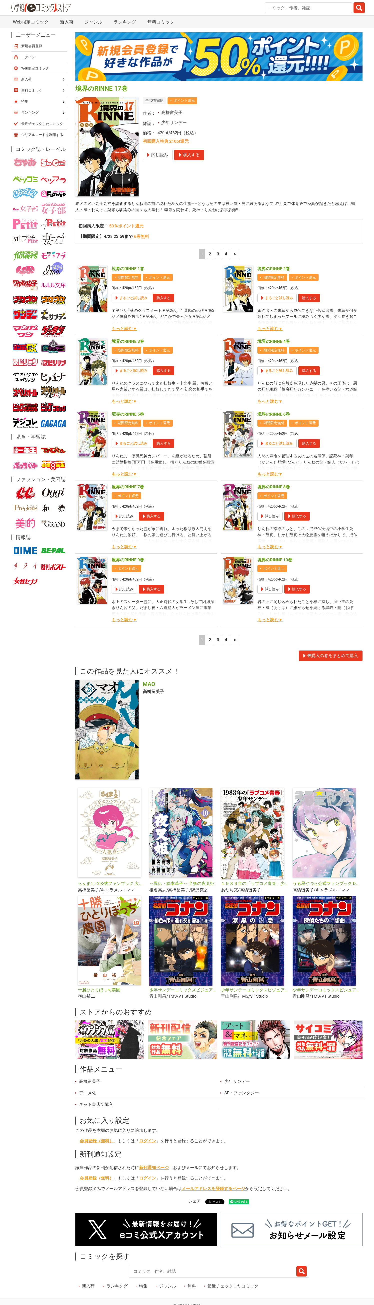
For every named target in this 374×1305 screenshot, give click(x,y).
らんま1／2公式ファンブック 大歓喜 (112, 883)
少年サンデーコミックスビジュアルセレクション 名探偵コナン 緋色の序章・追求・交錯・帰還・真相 (183, 990)
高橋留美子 (172, 112)
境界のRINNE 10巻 (274, 560)
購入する (164, 298)
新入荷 (66, 21)
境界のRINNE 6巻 (273, 414)
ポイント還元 (184, 100)
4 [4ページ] (226, 254)
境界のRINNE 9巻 (128, 560)
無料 (191, 1286)
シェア (194, 1201)
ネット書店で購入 (96, 1104)
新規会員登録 (31, 46)
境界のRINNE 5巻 (128, 414)
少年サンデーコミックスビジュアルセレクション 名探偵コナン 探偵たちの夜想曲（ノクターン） (326, 990)
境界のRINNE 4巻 (273, 341)
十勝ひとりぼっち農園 (99, 990)
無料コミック (160, 21)
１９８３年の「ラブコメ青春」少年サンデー (255, 883)
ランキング (125, 21)
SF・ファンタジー (241, 1093)
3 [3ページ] (218, 254)
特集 (143, 1286)
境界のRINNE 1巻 (128, 268)
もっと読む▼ (124, 328)
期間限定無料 (128, 278)
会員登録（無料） (97, 1141)
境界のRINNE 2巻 (273, 268)
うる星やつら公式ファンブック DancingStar (326, 883)
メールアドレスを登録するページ (213, 1188)
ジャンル (93, 21)
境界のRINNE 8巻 (273, 487)
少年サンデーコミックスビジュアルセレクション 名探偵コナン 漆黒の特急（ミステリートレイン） (255, 990)
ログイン (147, 1141)
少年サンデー (174, 122)
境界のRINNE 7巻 (128, 487)
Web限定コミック (30, 21)
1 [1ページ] (202, 254)
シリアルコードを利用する (42, 135)
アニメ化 (87, 1093)
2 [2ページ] (210, 254)
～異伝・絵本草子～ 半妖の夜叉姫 (181, 883)
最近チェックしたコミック (232, 1286)
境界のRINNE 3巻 (128, 341)
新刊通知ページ (154, 1167)
